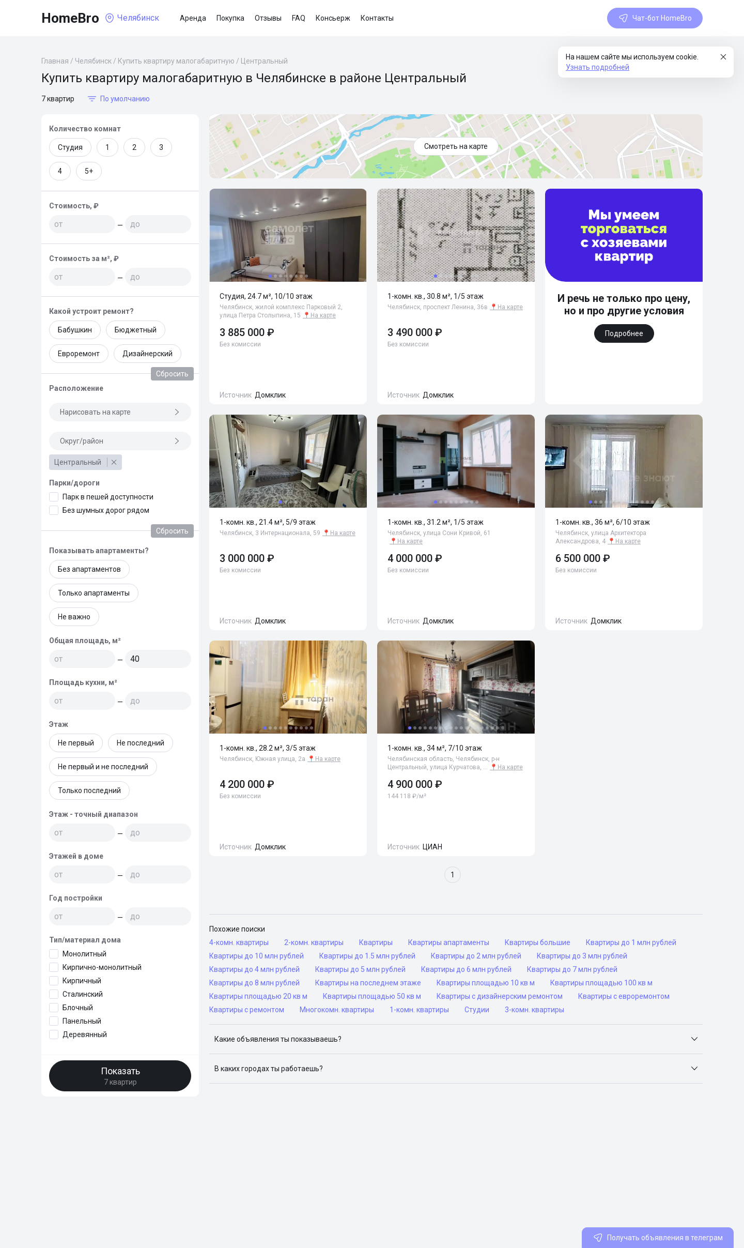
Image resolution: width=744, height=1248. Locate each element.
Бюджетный (136, 330)
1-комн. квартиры (419, 1010)
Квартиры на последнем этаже (368, 983)
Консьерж (333, 18)
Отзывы (268, 18)
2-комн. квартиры (314, 942)
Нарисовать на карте (120, 412)
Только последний (89, 790)
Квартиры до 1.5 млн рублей (367, 956)
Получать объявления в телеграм (658, 1237)
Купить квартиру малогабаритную (176, 61)
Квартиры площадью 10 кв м (486, 983)
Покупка (230, 18)
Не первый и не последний (103, 767)
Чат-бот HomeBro (655, 18)
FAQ (298, 18)
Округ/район (120, 441)
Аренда (193, 18)
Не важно (74, 617)
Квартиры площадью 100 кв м (601, 983)
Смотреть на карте (456, 146)
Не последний (140, 743)
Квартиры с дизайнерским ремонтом (500, 996)
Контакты (377, 18)
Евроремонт (79, 353)
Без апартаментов (89, 569)
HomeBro (70, 18)
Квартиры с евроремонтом (624, 996)
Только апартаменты (94, 593)
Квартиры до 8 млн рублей (254, 983)
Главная (55, 61)
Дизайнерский (147, 353)
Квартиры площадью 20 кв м (258, 996)
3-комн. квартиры (534, 1010)
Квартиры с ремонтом (246, 1010)
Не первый (76, 743)
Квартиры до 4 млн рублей (254, 969)
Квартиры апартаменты (448, 942)
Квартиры (376, 942)
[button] (456, 1039)
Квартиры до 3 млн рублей (582, 956)
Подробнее (624, 333)
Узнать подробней (597, 67)
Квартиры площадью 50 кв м (372, 996)
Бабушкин (75, 330)
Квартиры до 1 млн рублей (631, 942)
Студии (476, 1010)
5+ (89, 171)
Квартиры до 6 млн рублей (466, 969)
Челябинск (93, 61)
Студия (70, 147)
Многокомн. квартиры (337, 1010)
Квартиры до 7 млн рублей (572, 969)
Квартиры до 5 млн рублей (360, 969)
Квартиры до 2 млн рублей (476, 956)
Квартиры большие (537, 942)
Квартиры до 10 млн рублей (256, 956)
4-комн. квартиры (239, 942)
